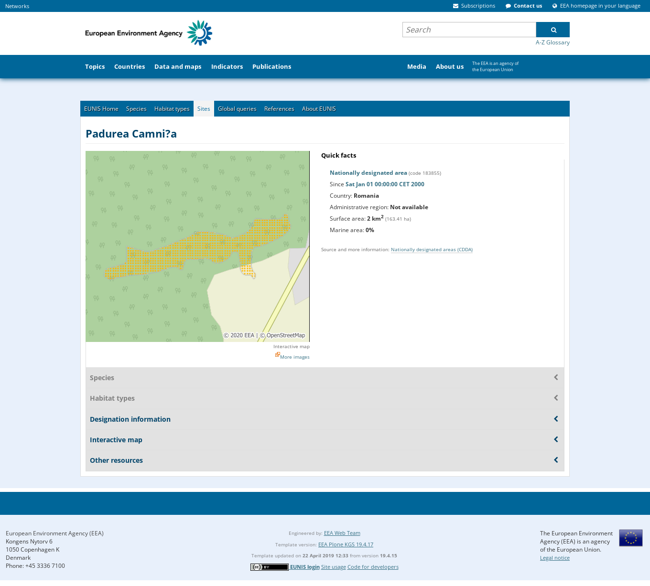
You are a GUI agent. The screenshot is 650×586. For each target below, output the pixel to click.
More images (295, 356)
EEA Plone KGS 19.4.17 (345, 544)
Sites (203, 109)
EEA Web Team (342, 532)
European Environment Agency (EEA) (55, 533)
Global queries (237, 109)
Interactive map (291, 346)
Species (136, 109)
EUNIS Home (101, 109)
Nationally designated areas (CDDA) (432, 249)
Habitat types (172, 109)
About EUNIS (319, 109)
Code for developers (373, 566)
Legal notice (555, 557)
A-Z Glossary (553, 42)
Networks (17, 6)
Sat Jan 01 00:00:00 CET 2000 (385, 184)
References (279, 109)
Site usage (333, 566)
